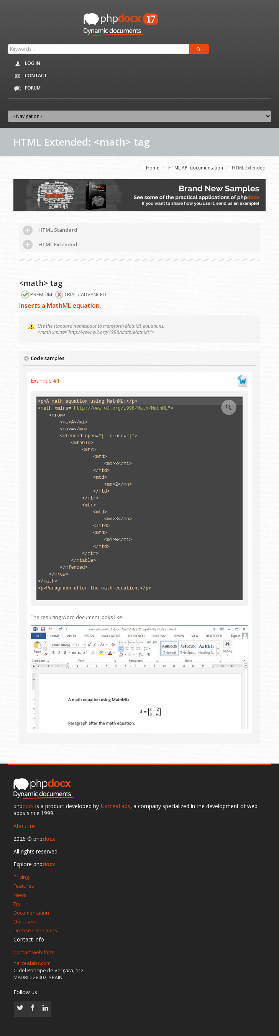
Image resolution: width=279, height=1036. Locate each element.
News (19, 895)
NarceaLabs (115, 806)
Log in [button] (25, 64)
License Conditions (35, 930)
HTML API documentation (195, 167)
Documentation (31, 912)
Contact (29, 76)
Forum (26, 88)
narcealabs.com (32, 963)
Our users (25, 921)
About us (24, 826)
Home (152, 167)
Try (17, 903)
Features (23, 885)
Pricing (21, 876)
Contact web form (33, 952)
